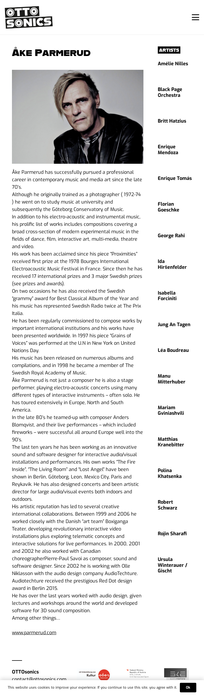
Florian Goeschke (168, 207)
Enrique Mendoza (168, 150)
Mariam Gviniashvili (171, 410)
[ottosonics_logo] (29, 17)
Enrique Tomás (175, 178)
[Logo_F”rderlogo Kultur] (94, 675)
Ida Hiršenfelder (172, 264)
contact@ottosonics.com (39, 679)
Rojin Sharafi (172, 533)
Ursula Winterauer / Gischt (172, 565)
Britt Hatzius (172, 121)
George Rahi (171, 235)
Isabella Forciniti (167, 296)
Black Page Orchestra (170, 92)
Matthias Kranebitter (171, 442)
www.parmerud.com (34, 632)
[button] (195, 17)
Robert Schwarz (167, 505)
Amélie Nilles (173, 64)
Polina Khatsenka (170, 473)
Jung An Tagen (174, 324)
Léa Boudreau (173, 350)
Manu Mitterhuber (171, 379)
